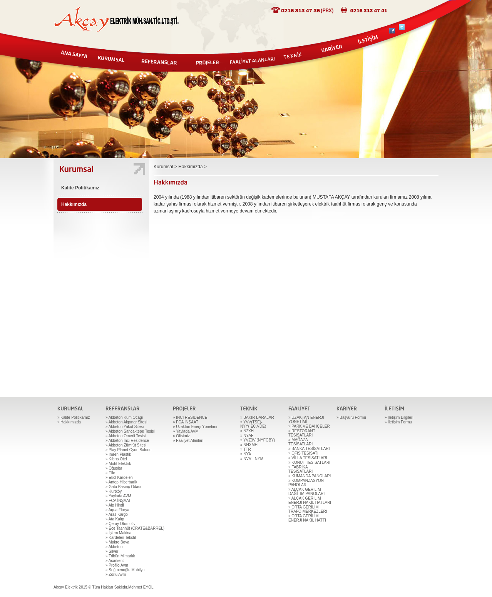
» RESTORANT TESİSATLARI (301, 433)
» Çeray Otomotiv (120, 524)
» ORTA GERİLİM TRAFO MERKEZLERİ (307, 509)
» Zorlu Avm (115, 574)
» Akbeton (113, 547)
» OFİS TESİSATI (303, 453)
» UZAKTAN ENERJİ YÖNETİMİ (306, 419)
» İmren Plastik (118, 454)
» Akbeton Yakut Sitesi (124, 427)
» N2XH (247, 431)
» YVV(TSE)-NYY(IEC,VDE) (253, 424)
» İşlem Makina (118, 533)
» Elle (110, 473)
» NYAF (246, 435)
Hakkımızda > (192, 166)
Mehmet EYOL (141, 587)
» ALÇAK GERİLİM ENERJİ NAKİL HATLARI (309, 500)
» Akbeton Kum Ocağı (124, 417)
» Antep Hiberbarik (121, 482)
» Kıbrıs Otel (116, 459)
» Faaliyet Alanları (188, 440)
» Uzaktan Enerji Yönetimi (195, 427)
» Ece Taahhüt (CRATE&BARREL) (134, 528)
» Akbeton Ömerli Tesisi (125, 436)
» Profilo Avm (116, 565)
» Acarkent (114, 561)
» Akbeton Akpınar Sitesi (126, 422)
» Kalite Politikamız (73, 417)
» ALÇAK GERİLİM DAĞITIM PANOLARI (306, 491)
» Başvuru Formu (351, 417)
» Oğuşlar (113, 468)
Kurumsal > (166, 166)
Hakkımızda (74, 204)
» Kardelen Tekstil (120, 537)
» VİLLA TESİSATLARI (307, 458)
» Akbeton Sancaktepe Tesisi (130, 431)
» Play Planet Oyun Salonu (128, 450)
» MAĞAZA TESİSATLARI (300, 442)
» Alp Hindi (114, 505)
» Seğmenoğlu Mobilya (125, 570)
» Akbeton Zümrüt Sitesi (125, 445)
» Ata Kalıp (114, 519)
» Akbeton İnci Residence (127, 440)
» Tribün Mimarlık (120, 556)
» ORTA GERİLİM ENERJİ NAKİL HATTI (307, 518)
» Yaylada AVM (118, 496)
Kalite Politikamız (80, 188)
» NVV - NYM (251, 459)
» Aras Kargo (116, 514)
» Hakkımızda (69, 422)
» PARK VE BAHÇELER (309, 426)
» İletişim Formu (398, 422)
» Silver (111, 551)
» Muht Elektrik (118, 464)
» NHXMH (249, 445)
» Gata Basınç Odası (123, 487)
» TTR (245, 449)
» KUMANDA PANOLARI (309, 476)
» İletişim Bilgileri (399, 417)
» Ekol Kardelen (119, 477)
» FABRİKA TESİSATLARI (300, 469)
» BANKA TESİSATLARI (309, 448)
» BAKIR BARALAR (257, 417)
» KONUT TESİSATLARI (309, 462)
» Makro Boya (117, 542)
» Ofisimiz (181, 436)
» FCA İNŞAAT (118, 500)
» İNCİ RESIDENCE (190, 417)
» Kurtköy (113, 491)
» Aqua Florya (117, 510)
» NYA (245, 454)
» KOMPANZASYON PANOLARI (306, 482)
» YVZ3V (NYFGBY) (257, 440)
